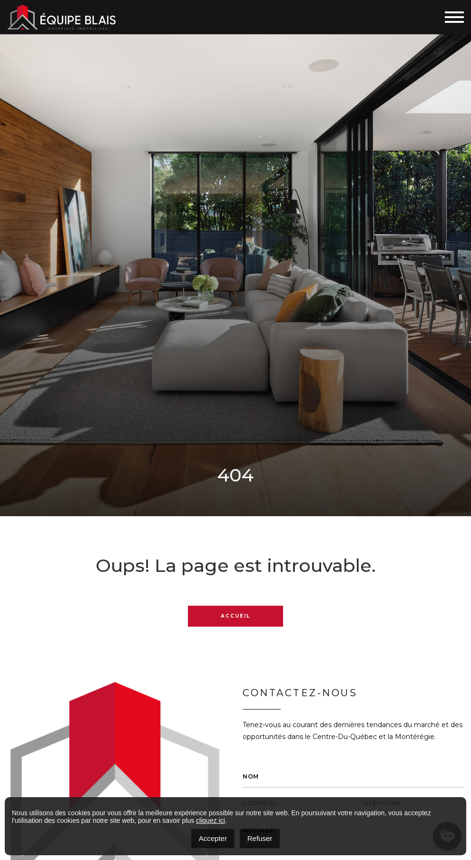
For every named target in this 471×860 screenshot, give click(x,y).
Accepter (213, 838)
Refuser (260, 838)
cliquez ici (210, 820)
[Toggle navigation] (454, 17)
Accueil (235, 616)
